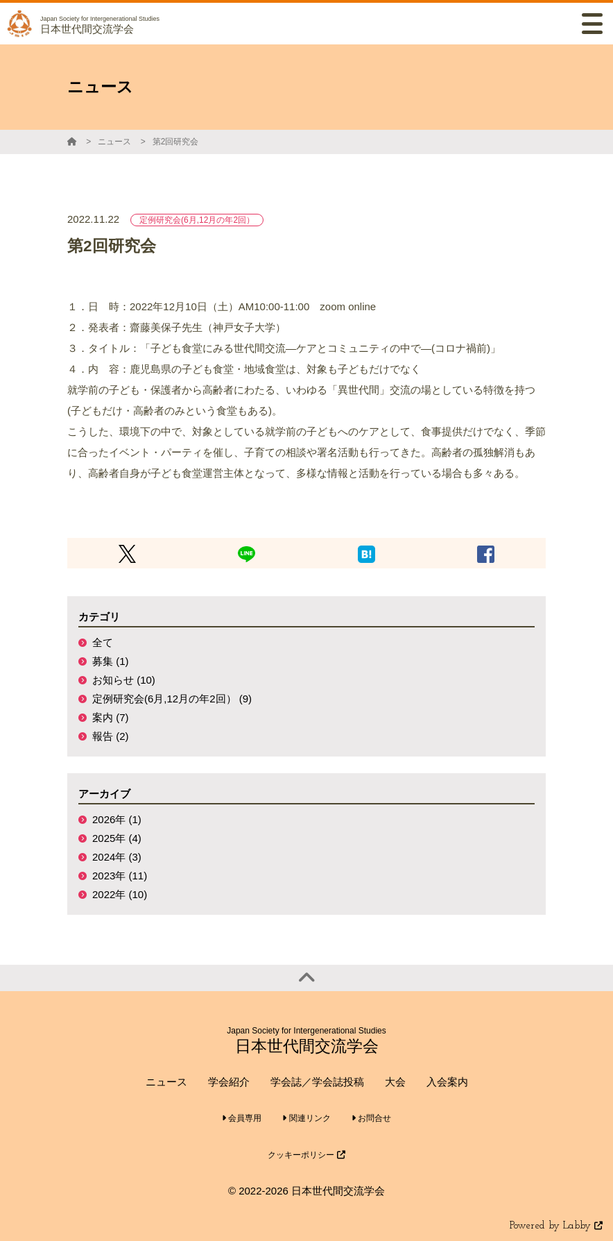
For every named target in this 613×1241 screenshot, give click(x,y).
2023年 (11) (119, 875)
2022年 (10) (119, 894)
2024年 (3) (116, 857)
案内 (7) (110, 717)
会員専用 (241, 1118)
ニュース (114, 141)
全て (102, 642)
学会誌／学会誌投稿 (317, 1082)
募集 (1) (110, 661)
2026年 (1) (116, 819)
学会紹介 (229, 1082)
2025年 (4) (116, 838)
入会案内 (447, 1082)
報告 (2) (110, 736)
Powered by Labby (556, 1226)
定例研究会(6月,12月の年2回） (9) (172, 698)
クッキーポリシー (306, 1155)
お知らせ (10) (123, 680)
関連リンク (306, 1118)
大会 (395, 1082)
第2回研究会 (176, 141)
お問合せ (371, 1118)
